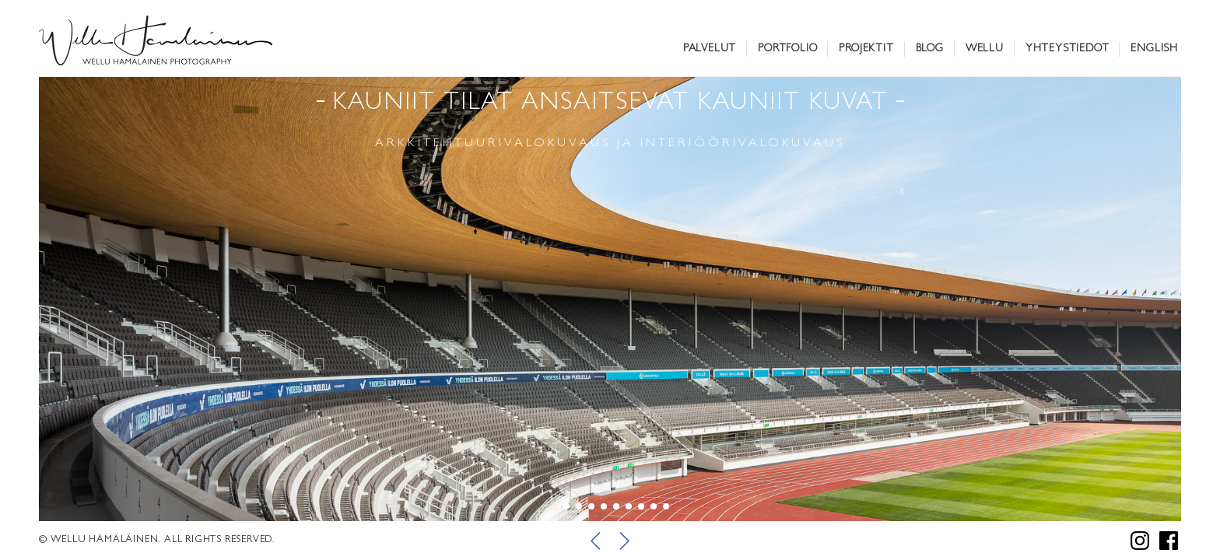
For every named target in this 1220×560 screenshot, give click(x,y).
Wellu (985, 49)
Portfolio (787, 49)
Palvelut (709, 49)
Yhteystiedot (1067, 49)
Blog (930, 49)
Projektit (866, 49)
